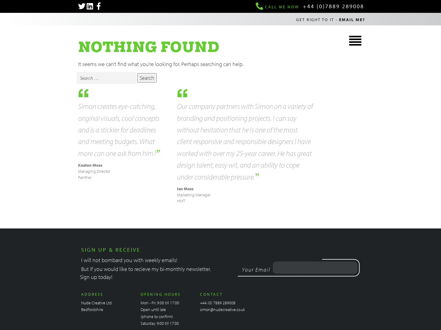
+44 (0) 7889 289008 (218, 303)
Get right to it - (330, 19)
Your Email (256, 269)
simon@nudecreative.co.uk (222, 309)
